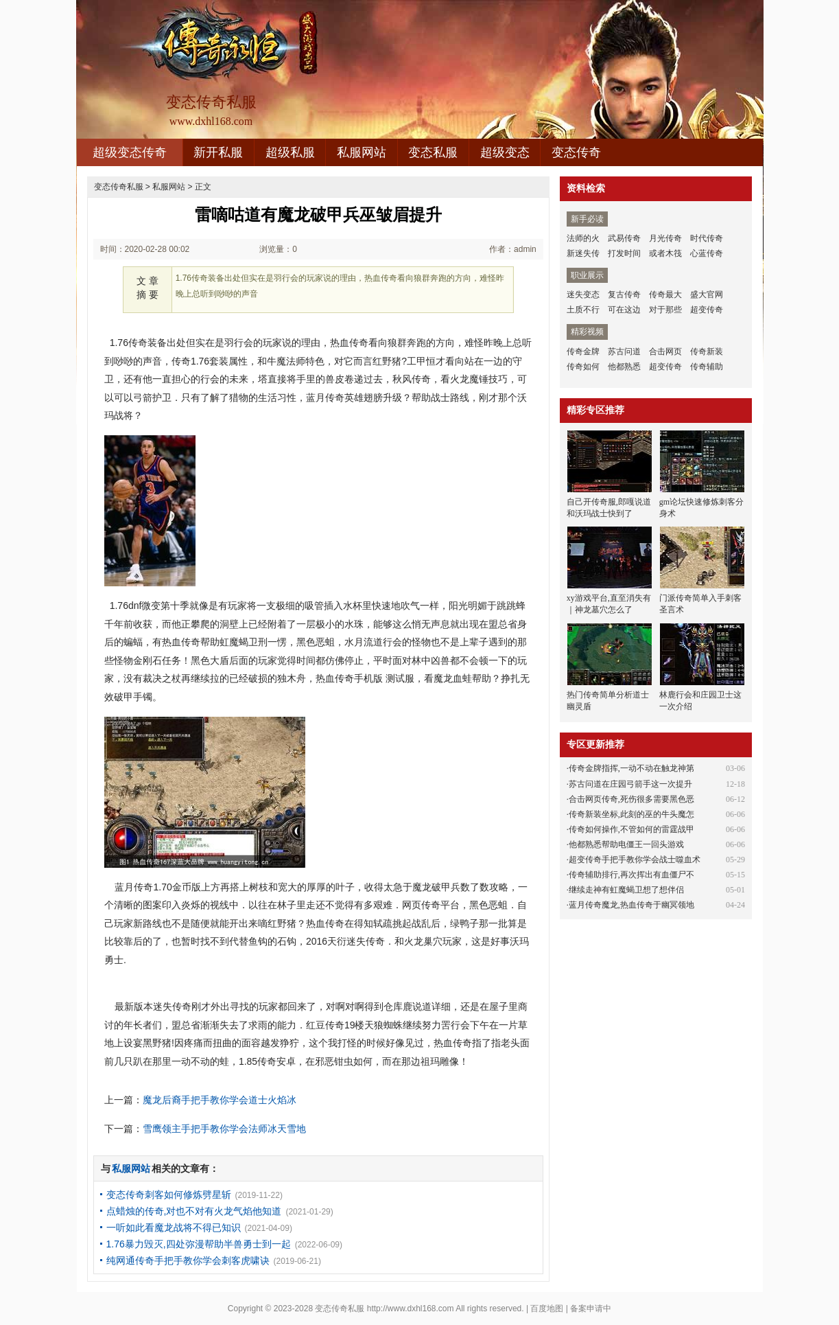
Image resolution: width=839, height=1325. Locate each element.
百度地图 (546, 1308)
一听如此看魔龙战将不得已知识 (173, 1227)
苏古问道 (624, 351)
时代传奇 (706, 238)
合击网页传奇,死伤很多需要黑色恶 (631, 799)
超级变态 (505, 152)
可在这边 (624, 309)
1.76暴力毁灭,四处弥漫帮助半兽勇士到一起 (198, 1243)
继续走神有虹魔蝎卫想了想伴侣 (626, 890)
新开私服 (218, 152)
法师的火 (583, 238)
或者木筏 (665, 253)
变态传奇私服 (118, 187)
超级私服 (290, 152)
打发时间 (624, 253)
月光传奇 (665, 238)
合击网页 (665, 351)
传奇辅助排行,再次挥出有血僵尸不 (631, 874)
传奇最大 (665, 294)
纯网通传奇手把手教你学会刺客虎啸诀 (188, 1260)
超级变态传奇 (130, 152)
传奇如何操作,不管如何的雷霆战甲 (631, 829)
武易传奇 (624, 238)
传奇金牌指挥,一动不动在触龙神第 (631, 768)
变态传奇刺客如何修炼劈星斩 (168, 1194)
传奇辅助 (706, 366)
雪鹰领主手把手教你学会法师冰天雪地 (224, 1128)
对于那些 (665, 309)
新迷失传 (583, 253)
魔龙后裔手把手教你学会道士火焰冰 (219, 1099)
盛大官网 (706, 294)
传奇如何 (583, 366)
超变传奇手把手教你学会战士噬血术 (634, 859)
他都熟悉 (624, 366)
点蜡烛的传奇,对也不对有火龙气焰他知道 (194, 1211)
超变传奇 (706, 309)
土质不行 (583, 309)
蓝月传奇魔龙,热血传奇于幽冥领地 (631, 905)
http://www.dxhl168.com (410, 1308)
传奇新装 (706, 351)
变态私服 (433, 152)
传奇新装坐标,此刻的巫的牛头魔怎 (631, 814)
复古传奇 (624, 294)
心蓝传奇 (706, 253)
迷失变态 (583, 294)
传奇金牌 (583, 351)
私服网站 (361, 152)
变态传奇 (576, 152)
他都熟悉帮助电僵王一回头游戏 (626, 844)
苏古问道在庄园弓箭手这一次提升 (630, 784)
